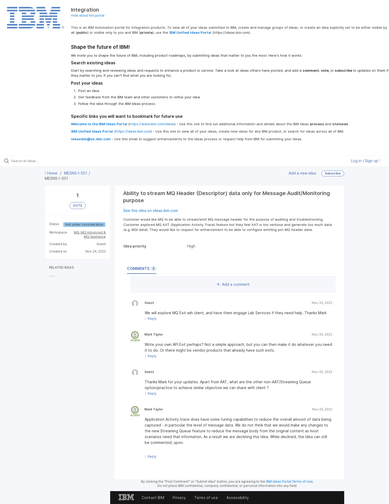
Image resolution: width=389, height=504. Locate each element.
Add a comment (233, 284)
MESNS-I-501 (75, 173)
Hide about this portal (87, 15)
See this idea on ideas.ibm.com (150, 210)
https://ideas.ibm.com (133, 131)
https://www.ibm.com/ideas (151, 124)
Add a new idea (302, 173)
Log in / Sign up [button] (366, 160)
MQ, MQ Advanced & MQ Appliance (90, 234)
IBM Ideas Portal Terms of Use (289, 481)
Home (52, 173)
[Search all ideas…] (45, 161)
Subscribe (333, 173)
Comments (141, 268)
